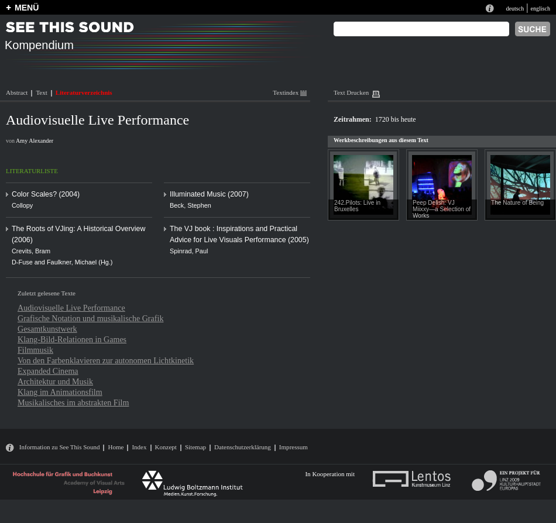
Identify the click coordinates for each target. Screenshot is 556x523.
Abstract (17, 92)
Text (41, 92)
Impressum (293, 446)
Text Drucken (351, 92)
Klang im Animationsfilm (60, 392)
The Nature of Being (517, 202)
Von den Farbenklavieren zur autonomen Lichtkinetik (106, 360)
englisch (540, 8)
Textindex (290, 92)
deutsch (515, 8)
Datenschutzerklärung (242, 446)
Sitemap (195, 446)
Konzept (166, 446)
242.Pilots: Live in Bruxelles (357, 205)
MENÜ (27, 7)
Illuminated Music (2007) (209, 194)
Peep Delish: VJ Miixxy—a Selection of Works (442, 209)
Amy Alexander (34, 140)
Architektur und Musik (55, 381)
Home (115, 446)
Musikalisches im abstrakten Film (73, 402)
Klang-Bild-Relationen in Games (72, 339)
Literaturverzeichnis (84, 92)
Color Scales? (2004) (46, 194)
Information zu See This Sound (59, 446)
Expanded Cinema (48, 371)
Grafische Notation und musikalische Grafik (90, 318)
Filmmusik (35, 350)
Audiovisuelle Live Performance (71, 307)
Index (139, 446)
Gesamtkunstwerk (47, 328)
